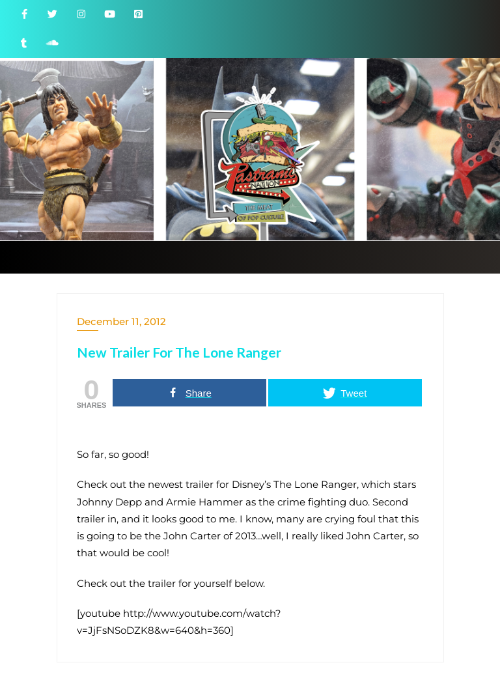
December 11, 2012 (121, 321)
